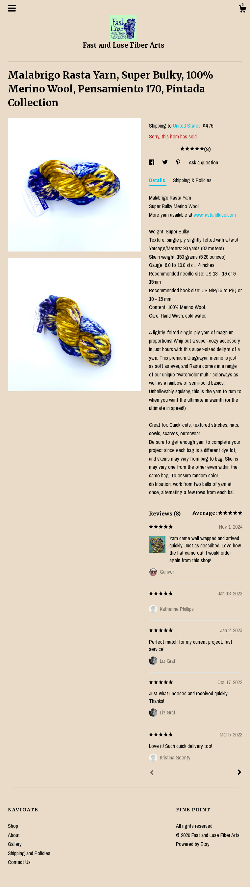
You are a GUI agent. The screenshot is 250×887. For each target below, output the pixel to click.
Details (157, 180)
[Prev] (151, 773)
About (14, 835)
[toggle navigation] (12, 8)
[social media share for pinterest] (179, 162)
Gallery (15, 844)
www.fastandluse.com (215, 214)
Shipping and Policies (29, 853)
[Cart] (242, 10)
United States (187, 125)
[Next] (239, 773)
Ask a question (203, 162)
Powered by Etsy (193, 844)
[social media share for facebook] (152, 162)
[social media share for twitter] (165, 162)
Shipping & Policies (192, 180)
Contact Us (19, 862)
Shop (13, 825)
